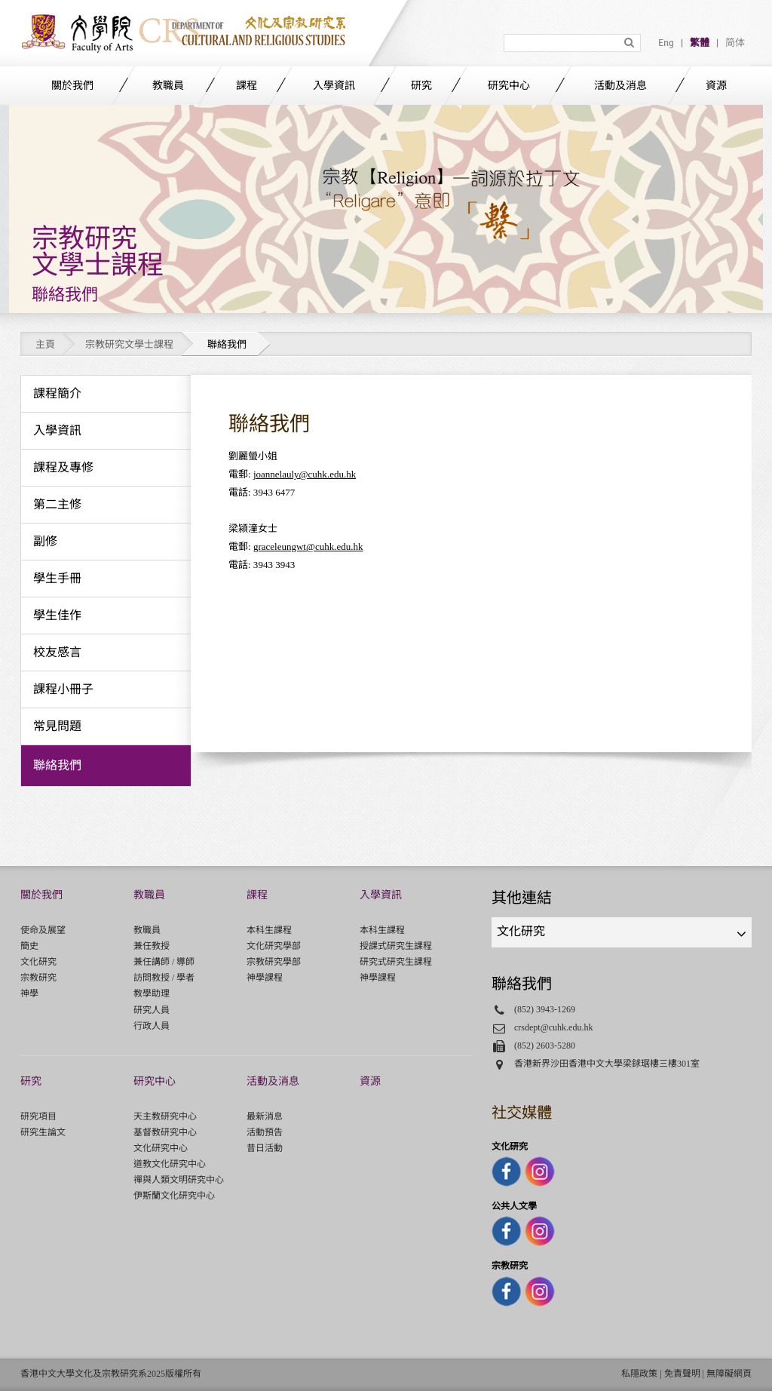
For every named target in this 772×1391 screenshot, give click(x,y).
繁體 (699, 43)
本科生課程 (269, 930)
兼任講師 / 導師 (164, 962)
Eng (666, 43)
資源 (716, 85)
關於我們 (72, 85)
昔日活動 (265, 1148)
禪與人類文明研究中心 (178, 1180)
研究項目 (38, 1116)
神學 (29, 993)
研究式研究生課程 (396, 962)
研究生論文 (43, 1132)
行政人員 (151, 1026)
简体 (735, 43)
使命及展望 (43, 930)
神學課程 (265, 977)
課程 (246, 85)
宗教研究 (38, 977)
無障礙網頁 (729, 1373)
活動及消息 (620, 85)
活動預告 (265, 1132)
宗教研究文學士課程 (129, 344)
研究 (421, 85)
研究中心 (509, 85)
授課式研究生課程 (396, 946)
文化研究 (38, 962)
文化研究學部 (274, 946)
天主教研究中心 (165, 1116)
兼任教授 (151, 946)
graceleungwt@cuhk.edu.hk (308, 546)
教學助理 (151, 993)
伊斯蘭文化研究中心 (174, 1195)
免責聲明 (682, 1373)
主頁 (45, 344)
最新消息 (265, 1116)
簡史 (29, 946)
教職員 (168, 85)
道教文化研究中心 (169, 1164)
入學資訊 (334, 85)
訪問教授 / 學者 (164, 977)
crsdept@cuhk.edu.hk (553, 1027)
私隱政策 (639, 1373)
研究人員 (151, 1010)
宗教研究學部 (274, 962)
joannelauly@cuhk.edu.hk (304, 474)
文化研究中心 (160, 1148)
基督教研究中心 (165, 1132)
